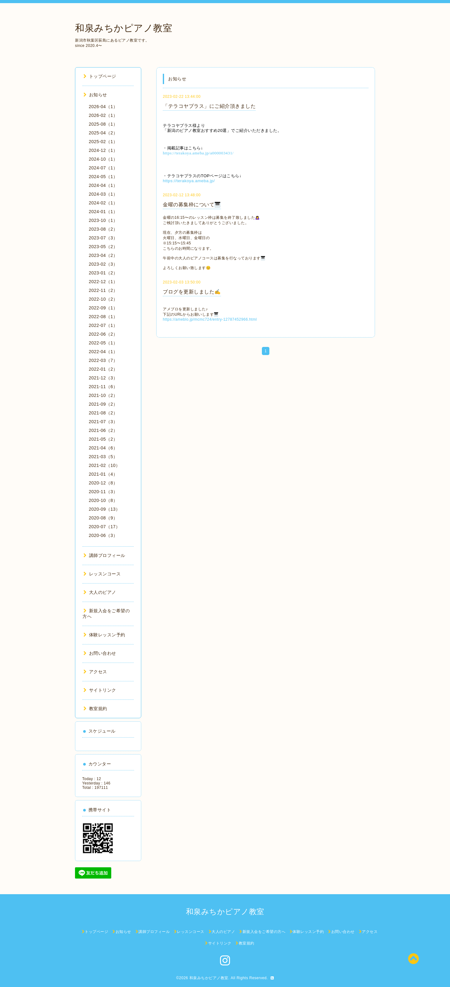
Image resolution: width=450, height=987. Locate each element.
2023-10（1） (103, 220)
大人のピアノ (99, 592)
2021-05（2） (103, 439)
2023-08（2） (103, 229)
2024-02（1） (103, 202)
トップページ (99, 76)
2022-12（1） (103, 281)
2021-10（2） (103, 395)
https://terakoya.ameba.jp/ (189, 180)
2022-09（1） (103, 307)
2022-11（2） (103, 290)
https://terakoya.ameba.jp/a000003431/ (198, 153)
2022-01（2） (103, 369)
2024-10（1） (103, 159)
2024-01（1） (103, 211)
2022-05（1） (103, 342)
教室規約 (95, 708)
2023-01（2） (103, 272)
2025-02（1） (103, 141)
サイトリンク (99, 690)
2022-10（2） (103, 299)
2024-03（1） (103, 194)
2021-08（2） (103, 412)
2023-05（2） (103, 246)
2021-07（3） (103, 421)
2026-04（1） (103, 106)
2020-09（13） (104, 509)
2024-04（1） (103, 185)
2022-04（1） (103, 351)
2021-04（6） (103, 447)
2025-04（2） (103, 132)
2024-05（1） (103, 176)
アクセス (95, 671)
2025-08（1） (103, 124)
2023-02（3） (103, 264)
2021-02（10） (104, 465)
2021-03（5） (103, 456)
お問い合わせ (99, 653)
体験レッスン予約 (104, 634)
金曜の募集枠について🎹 (192, 204)
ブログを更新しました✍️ (192, 291)
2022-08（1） (103, 316)
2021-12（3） (103, 377)
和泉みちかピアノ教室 (123, 28)
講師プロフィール (104, 555)
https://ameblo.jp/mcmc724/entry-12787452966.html (210, 319)
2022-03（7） (103, 360)
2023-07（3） (103, 237)
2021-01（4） (103, 474)
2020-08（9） (103, 517)
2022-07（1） (103, 325)
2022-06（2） (103, 334)
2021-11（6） (103, 386)
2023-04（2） (103, 255)
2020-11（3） (103, 491)
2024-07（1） (103, 167)
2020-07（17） (104, 526)
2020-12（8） (103, 482)
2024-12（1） (103, 150)
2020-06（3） (103, 535)
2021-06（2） (103, 430)
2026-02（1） (103, 115)
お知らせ (95, 94)
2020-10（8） (103, 500)
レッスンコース (102, 573)
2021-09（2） (103, 404)
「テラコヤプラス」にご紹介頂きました (209, 106)
